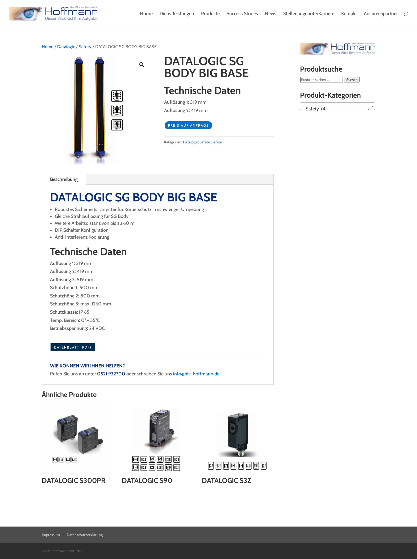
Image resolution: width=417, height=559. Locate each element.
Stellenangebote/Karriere (308, 14)
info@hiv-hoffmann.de (196, 374)
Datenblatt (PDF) (72, 347)
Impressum (51, 534)
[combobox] (338, 106)
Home (146, 14)
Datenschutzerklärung (85, 534)
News (270, 14)
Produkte (210, 14)
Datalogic (66, 46)
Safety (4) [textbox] (336, 109)
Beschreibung (64, 179)
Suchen (351, 79)
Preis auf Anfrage (188, 125)
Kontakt (349, 14)
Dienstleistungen (177, 14)
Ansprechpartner (381, 14)
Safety (85, 46)
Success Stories (242, 14)
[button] (142, 64)
